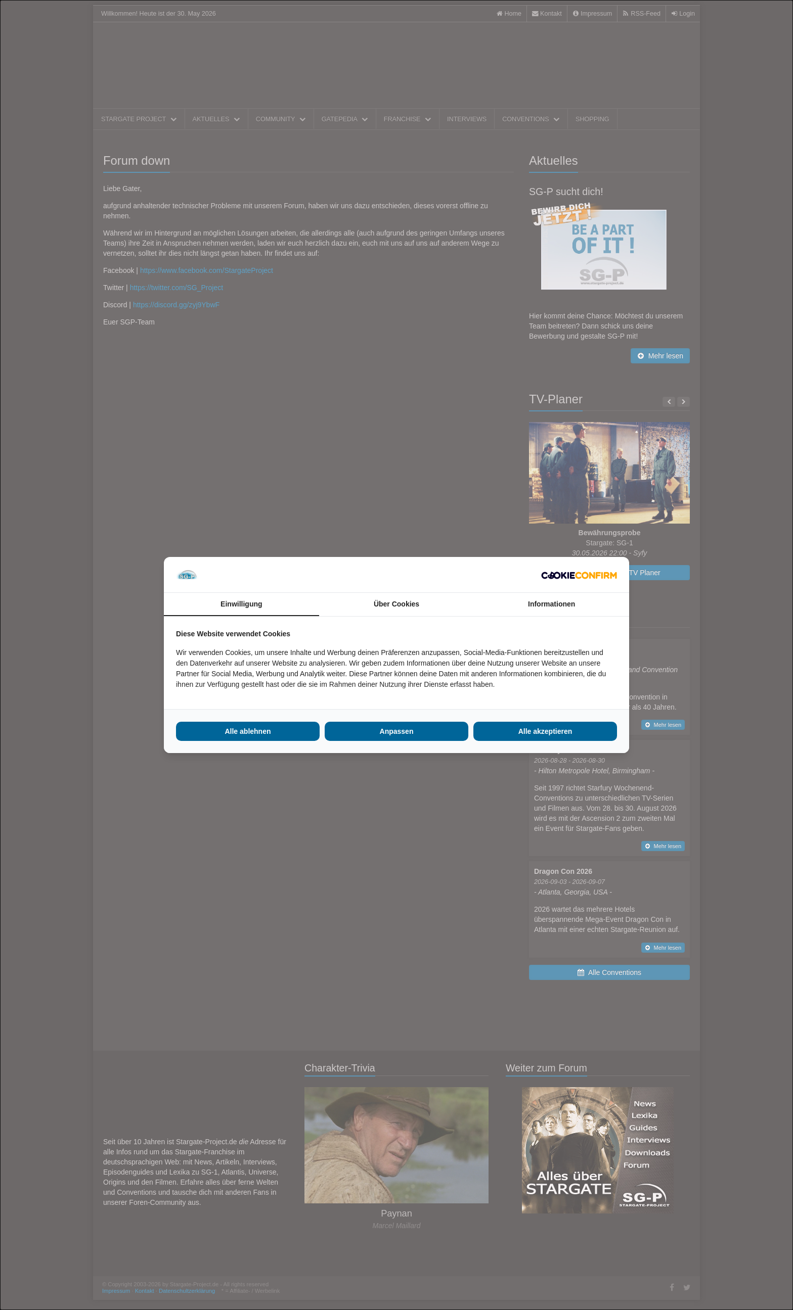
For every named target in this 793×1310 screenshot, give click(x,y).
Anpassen (397, 731)
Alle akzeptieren (545, 731)
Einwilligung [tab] (241, 604)
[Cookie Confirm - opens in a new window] (579, 575)
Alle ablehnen (248, 731)
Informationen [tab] (551, 604)
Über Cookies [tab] (396, 604)
